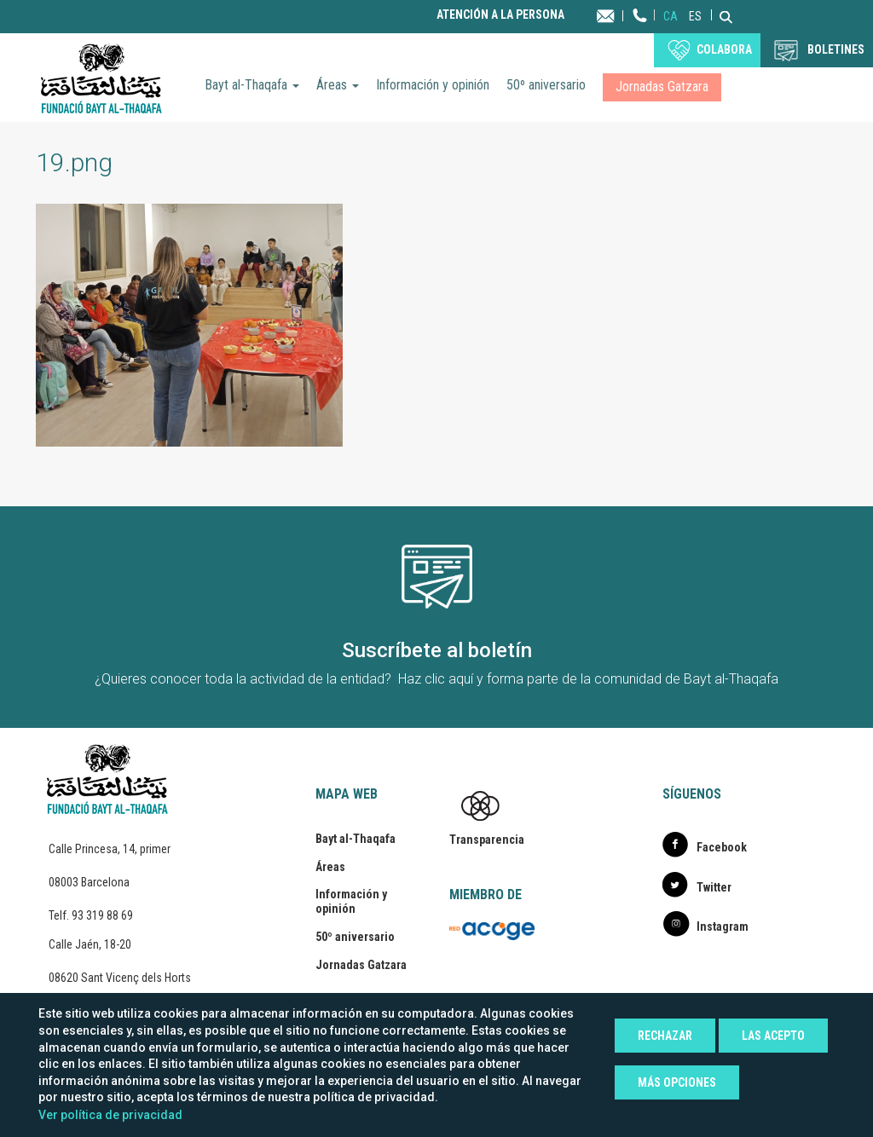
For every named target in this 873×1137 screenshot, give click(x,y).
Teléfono (640, 32)
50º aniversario (546, 85)
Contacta (622, 14)
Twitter (714, 887)
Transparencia (486, 839)
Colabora (724, 49)
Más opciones (677, 1082)
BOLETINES (835, 49)
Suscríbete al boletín (437, 650)
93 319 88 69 (102, 915)
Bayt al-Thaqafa (252, 85)
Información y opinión (432, 85)
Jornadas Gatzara (662, 86)
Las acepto (773, 1035)
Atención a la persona (500, 14)
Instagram (723, 926)
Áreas (337, 85)
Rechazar (665, 1035)
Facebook (722, 847)
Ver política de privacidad (110, 1115)
